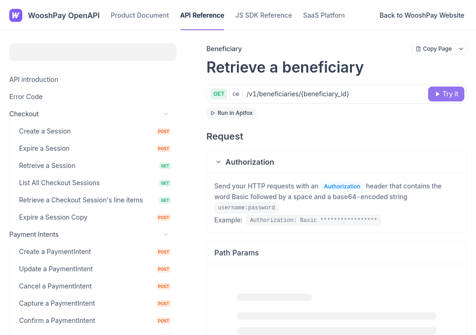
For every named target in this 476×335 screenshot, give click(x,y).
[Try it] (446, 94)
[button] (336, 162)
